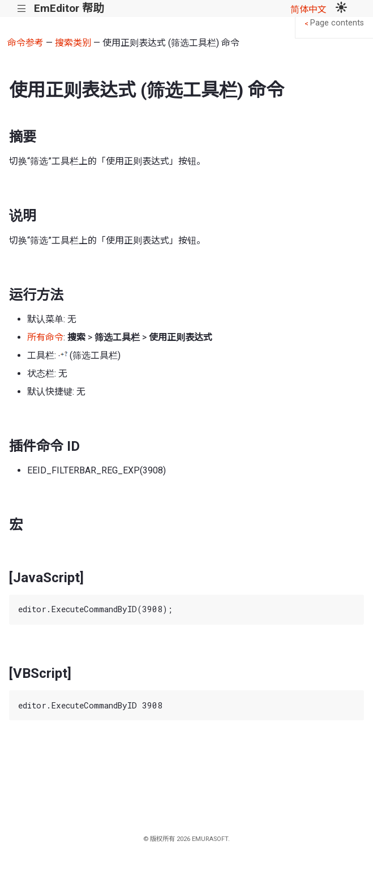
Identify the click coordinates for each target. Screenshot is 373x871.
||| (21, 9)
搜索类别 (73, 42)
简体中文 (308, 9)
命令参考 (25, 42)
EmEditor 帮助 (69, 8)
